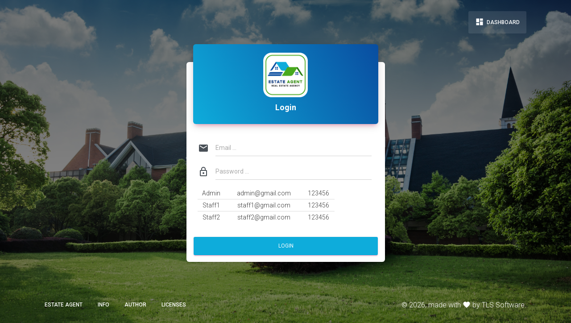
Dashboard (497, 21)
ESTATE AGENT (64, 305)
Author (135, 305)
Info (103, 305)
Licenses (173, 305)
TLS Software (503, 305)
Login (285, 246)
